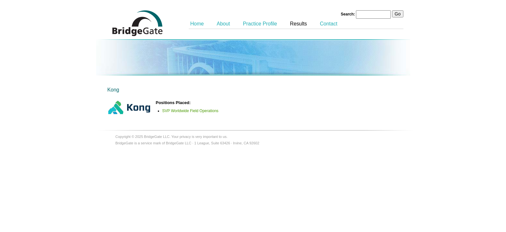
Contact (328, 23)
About (223, 23)
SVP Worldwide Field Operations (190, 111)
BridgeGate (137, 23)
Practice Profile (260, 23)
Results (298, 23)
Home (197, 23)
